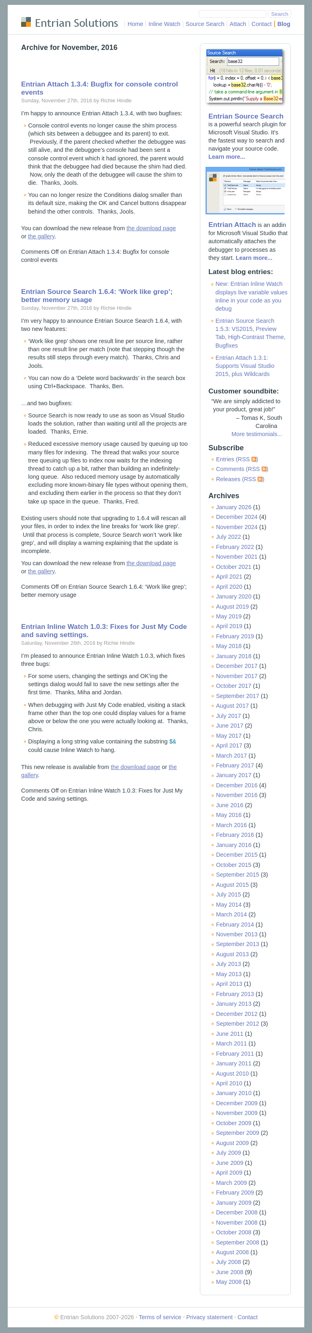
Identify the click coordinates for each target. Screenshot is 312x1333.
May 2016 (229, 815)
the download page (151, 228)
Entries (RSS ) (237, 459)
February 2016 (235, 835)
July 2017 (228, 716)
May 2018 (229, 646)
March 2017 (231, 755)
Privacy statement (209, 1317)
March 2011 (231, 1043)
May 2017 (229, 735)
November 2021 (237, 556)
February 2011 (235, 1053)
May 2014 (229, 904)
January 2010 (233, 1093)
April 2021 (229, 576)
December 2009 (237, 1103)
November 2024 (237, 527)
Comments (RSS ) (242, 469)
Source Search (205, 24)
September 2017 (237, 696)
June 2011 (229, 1034)
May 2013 (229, 974)
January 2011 (233, 1063)
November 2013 (237, 934)
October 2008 (233, 1232)
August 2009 (232, 1143)
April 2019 (229, 626)
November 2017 (237, 676)
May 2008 (229, 1282)
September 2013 (237, 944)
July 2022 (228, 537)
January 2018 (233, 656)
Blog (283, 24)
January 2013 (233, 1003)
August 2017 (232, 705)
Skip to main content (47, 10)
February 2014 (235, 924)
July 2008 (228, 1262)
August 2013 (232, 954)
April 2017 (229, 745)
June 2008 (229, 1272)
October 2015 (233, 865)
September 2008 (237, 1242)
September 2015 (237, 874)
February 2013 (235, 994)
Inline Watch (164, 24)
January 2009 (233, 1202)
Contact (261, 24)
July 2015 (228, 894)
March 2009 (231, 1183)
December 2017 (237, 666)
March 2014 (231, 914)
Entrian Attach (232, 224)
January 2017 (233, 775)
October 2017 (233, 686)
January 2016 (233, 845)
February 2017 (235, 765)
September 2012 (237, 1023)
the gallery (41, 236)
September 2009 (237, 1133)
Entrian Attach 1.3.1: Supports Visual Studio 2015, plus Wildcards (244, 365)
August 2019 (232, 606)
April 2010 (229, 1083)
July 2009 (228, 1152)
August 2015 (232, 884)
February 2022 (235, 547)
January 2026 (233, 507)
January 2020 (233, 596)
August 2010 (232, 1073)
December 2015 (237, 854)
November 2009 (237, 1113)
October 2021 (233, 567)
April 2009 (229, 1172)
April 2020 (229, 586)
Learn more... (226, 156)
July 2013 (228, 964)
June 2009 (229, 1163)
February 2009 (235, 1192)
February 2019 (235, 636)
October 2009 (233, 1123)
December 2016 (237, 785)
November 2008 (237, 1222)
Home (135, 24)
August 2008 (232, 1252)
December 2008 (237, 1212)
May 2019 (229, 616)
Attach (238, 24)
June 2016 (229, 805)
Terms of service (160, 1317)
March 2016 (231, 825)
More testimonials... (257, 434)
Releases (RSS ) (240, 479)
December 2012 (237, 1014)
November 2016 (237, 795)
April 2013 (229, 984)
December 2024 (237, 517)
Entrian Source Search (246, 116)
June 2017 (229, 725)
